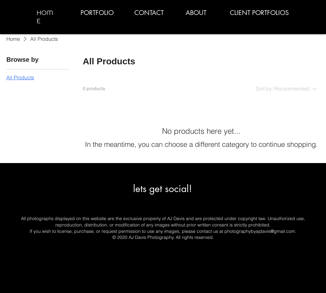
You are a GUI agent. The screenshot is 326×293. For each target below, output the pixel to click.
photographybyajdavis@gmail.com (259, 231)
